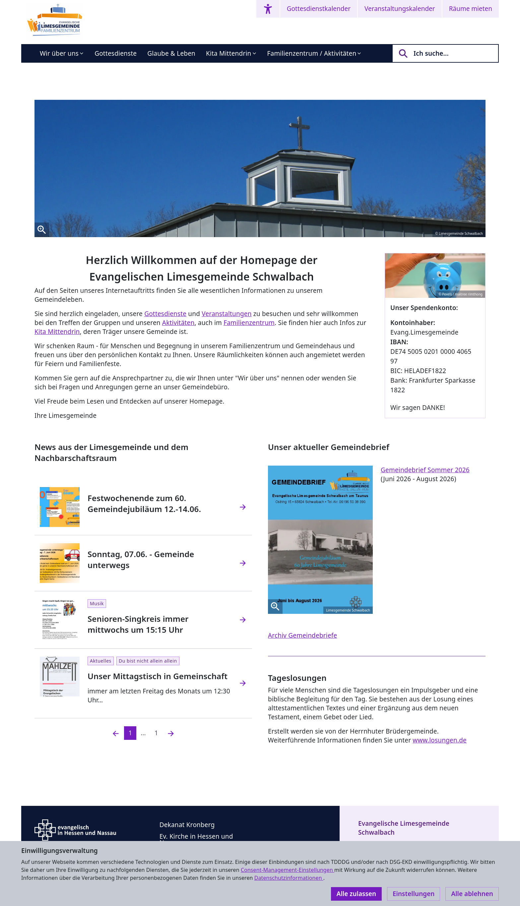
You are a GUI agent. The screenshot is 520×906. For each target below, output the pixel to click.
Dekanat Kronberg (187, 824)
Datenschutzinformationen (288, 877)
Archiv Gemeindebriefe (302, 635)
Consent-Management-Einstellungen (287, 870)
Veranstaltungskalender (399, 8)
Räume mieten (470, 8)
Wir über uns (59, 53)
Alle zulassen (356, 893)
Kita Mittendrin (228, 53)
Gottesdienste (116, 53)
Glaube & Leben (171, 53)
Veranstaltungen (226, 313)
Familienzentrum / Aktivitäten (312, 53)
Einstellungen (413, 893)
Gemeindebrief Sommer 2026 (425, 470)
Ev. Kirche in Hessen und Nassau (196, 839)
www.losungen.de (440, 740)
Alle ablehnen (472, 893)
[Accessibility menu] (268, 9)
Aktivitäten (178, 322)
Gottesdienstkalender (319, 8)
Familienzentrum (249, 322)
